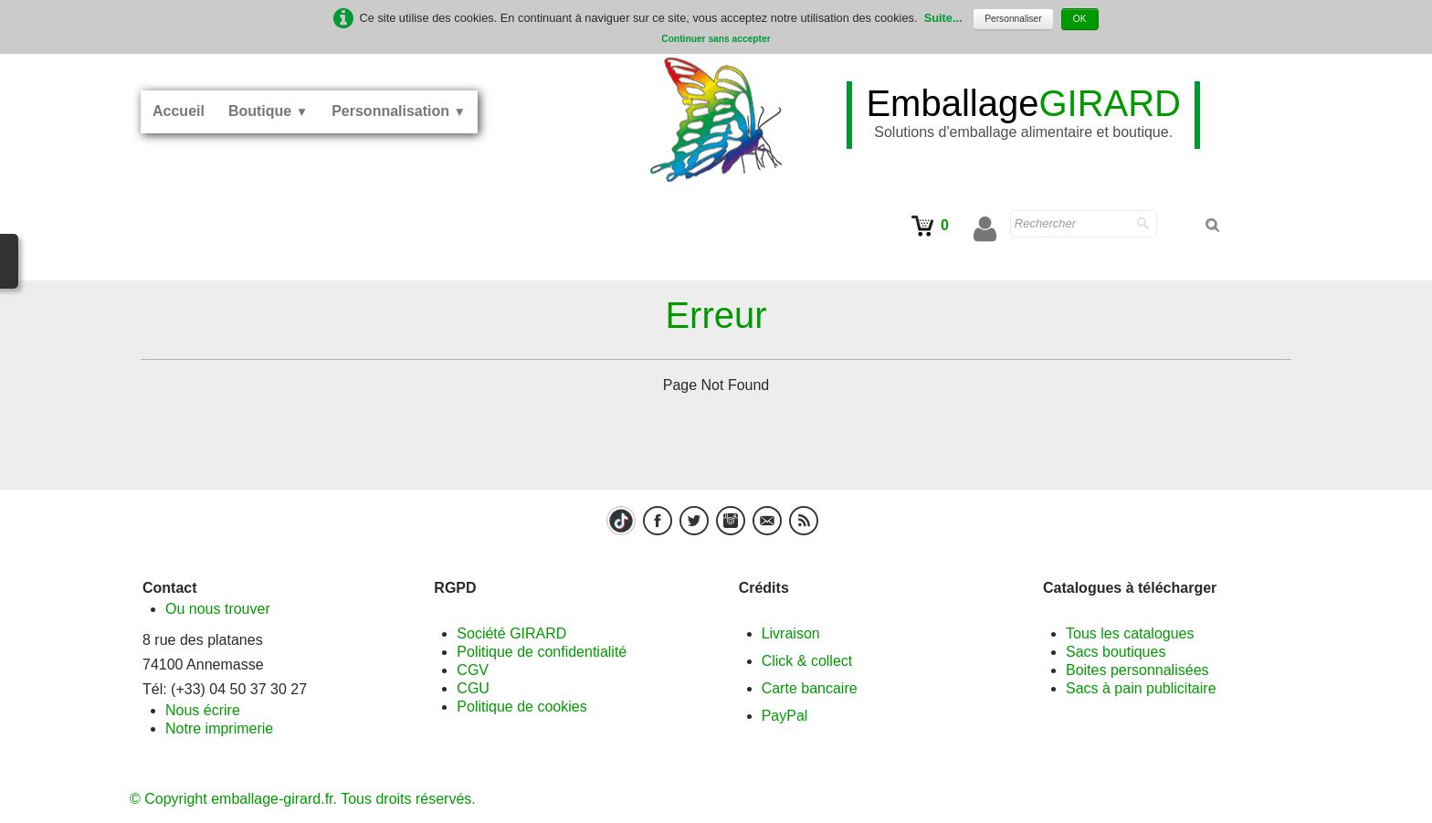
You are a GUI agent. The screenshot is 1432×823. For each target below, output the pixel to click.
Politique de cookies (521, 706)
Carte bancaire (810, 688)
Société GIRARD (511, 633)
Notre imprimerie (219, 728)
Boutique (268, 111)
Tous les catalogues (1130, 633)
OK (1080, 19)
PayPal (785, 715)
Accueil (179, 111)
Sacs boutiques (1115, 651)
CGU (473, 688)
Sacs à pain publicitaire (1141, 688)
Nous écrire (202, 710)
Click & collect (807, 661)
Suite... (943, 18)
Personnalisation (399, 111)
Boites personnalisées (1137, 670)
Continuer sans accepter (715, 39)
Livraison (791, 633)
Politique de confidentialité (541, 651)
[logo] (1023, 115)
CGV (473, 670)
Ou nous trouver (217, 609)
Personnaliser (1013, 19)
